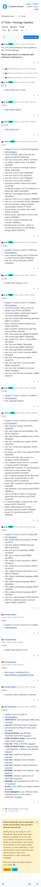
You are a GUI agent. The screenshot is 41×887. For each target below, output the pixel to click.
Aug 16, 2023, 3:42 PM (29, 141)
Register (7, 869)
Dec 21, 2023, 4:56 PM (29, 413)
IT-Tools (21, 27)
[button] (3, 884)
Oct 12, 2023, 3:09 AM (27, 275)
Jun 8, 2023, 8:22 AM (27, 102)
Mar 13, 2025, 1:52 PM (15, 642)
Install (36, 9)
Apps (29, 4)
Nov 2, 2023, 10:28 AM (28, 388)
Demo (29, 6)
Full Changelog (11, 717)
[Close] (37, 822)
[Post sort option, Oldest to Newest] (4, 37)
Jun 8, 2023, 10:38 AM (28, 122)
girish (6, 44)
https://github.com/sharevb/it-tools (19, 675)
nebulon (7, 141)
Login (15, 869)
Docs (35, 6)
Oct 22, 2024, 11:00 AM (16, 617)
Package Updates (10, 614)
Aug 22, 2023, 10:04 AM (28, 242)
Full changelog (11, 152)
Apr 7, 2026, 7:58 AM (28, 707)
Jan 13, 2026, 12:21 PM (15, 665)
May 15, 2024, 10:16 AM (28, 527)
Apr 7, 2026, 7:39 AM (28, 687)
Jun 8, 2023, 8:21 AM (27, 44)
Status (35, 4)
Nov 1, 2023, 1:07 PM (27, 295)
